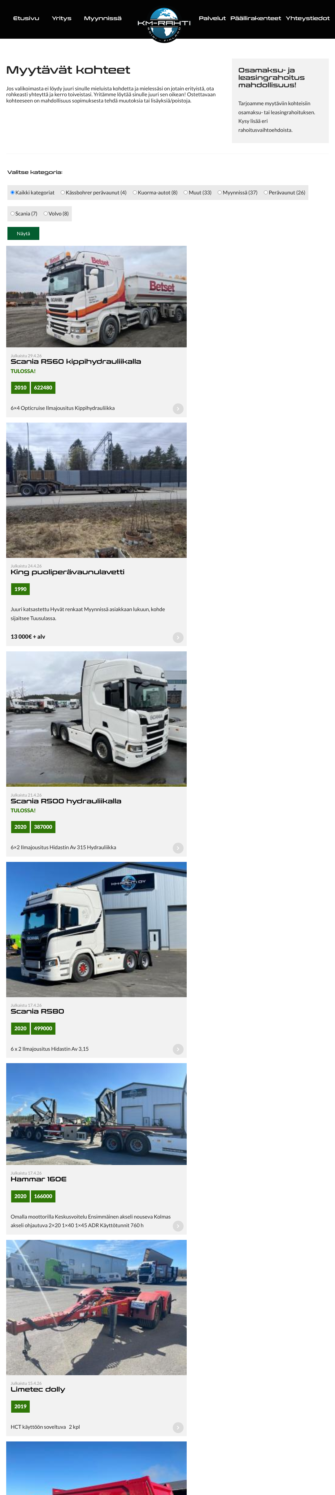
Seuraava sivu (200, 1227)
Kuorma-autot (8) (155, 192)
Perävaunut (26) (285, 192)
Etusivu (26, 19)
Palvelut (212, 19)
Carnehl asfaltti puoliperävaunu (239, 940)
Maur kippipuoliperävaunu (67, 970)
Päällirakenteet (255, 19)
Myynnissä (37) (237, 192)
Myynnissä (102, 19)
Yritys (61, 19)
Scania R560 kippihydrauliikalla (76, 350)
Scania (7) (24, 213)
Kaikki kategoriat (32, 192)
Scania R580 (198, 592)
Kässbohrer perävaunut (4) (94, 192)
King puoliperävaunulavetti (229, 380)
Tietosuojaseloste (167, 1475)
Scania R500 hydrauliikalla (66, 592)
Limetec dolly (199, 785)
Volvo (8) (56, 213)
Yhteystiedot (308, 19)
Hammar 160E (39, 756)
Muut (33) (197, 192)
